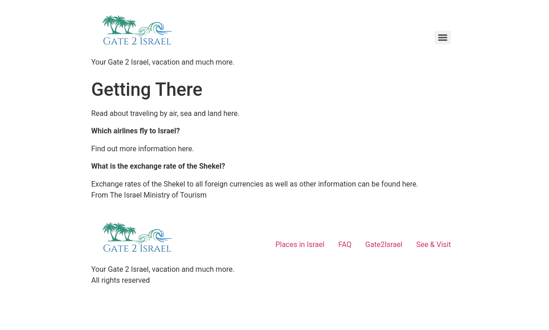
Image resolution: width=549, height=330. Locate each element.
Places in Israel (299, 244)
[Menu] (442, 37)
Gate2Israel (383, 244)
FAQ (344, 244)
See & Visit (433, 244)
